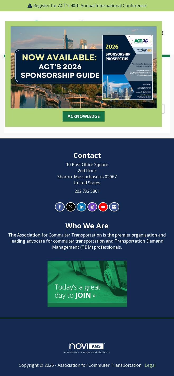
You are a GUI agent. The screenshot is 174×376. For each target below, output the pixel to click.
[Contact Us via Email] (114, 206)
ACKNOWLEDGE (84, 116)
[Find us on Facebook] (60, 206)
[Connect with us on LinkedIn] (81, 206)
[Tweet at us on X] (71, 206)
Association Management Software (86, 348)
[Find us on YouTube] (103, 206)
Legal (150, 365)
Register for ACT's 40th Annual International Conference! (90, 5)
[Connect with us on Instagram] (92, 206)
